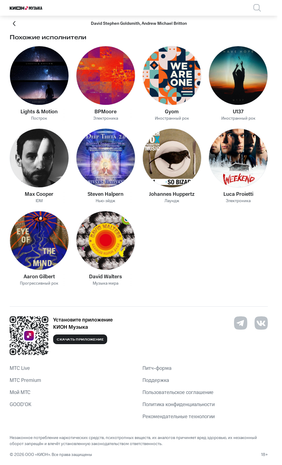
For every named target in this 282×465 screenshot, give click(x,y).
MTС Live (20, 368)
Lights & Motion (39, 112)
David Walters (105, 277)
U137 (238, 112)
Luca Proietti (238, 194)
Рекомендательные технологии (179, 416)
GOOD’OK (20, 404)
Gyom (172, 112)
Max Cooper (39, 194)
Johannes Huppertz (171, 194)
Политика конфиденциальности (179, 404)
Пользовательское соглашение (178, 392)
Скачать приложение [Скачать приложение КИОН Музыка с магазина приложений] (80, 339)
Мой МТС (20, 392)
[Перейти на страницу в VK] (261, 323)
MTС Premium (25, 380)
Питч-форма (157, 368)
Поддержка (156, 380)
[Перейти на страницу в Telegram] (240, 323)
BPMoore (106, 112)
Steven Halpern (105, 194)
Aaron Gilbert (39, 277)
